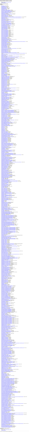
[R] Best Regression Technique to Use (5, 191)
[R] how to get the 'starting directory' (4, 16)
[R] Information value (3, 129)
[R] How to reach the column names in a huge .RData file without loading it (8, 227)
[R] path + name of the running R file (4, 35)
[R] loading (2, 372)
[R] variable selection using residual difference (5, 256)
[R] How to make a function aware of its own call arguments (7, 343)
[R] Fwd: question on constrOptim (4, 341)
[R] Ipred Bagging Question (4, 168)
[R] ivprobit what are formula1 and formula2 (5, 211)
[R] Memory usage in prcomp (4, 312)
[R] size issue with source (3, 354)
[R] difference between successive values (5, 77)
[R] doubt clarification (3, 214)
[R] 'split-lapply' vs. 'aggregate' (4, 374)
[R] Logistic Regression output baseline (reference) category (7, 217)
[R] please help (2, 200)
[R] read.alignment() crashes (4, 6)
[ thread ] (6, 429)
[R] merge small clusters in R (4, 230)
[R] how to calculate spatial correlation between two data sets (7, 223)
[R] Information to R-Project (4, 173)
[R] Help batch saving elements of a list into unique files (6, 318)
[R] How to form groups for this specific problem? (6, 375)
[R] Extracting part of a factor (4, 70)
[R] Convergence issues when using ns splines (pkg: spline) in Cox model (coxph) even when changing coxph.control (12, 396)
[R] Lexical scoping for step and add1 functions (5, 102)
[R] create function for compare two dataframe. (5, 10)
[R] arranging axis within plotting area (5, 316)
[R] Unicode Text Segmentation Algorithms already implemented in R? (8, 57)
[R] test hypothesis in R (3, 332)
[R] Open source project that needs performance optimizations (7, 369)
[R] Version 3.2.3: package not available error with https (6, 11)
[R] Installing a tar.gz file (3, 99)
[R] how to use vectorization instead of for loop (5, 296)
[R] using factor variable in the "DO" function (5, 103)
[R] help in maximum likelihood (4, 26)
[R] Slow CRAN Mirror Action (4, 120)
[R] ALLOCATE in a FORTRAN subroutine (5, 58)
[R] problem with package (3, 14)
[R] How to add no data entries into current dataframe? (6, 351)
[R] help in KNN (3, 5)
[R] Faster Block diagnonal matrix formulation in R (6, 208)
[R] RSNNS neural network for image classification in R (6, 193)
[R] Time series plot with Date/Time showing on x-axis (6, 221)
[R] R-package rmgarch (3, 114)
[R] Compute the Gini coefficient (4, 399)
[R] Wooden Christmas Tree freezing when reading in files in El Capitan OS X (8, 112)
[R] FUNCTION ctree (3, 148)
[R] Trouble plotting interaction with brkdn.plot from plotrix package (7, 219)
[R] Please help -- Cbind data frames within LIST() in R (6, 192)
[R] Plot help (2, 234)
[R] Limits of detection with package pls (5, 329)
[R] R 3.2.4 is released (3, 146)
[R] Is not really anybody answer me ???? (5, 266)
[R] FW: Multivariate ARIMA (4, 25)
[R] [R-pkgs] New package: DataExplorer (5, 43)
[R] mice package (3, 109)
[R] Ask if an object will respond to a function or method (6, 425)
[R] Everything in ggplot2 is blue (4, 185)
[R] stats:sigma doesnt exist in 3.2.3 (4, 107)
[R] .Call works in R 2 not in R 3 (4, 113)
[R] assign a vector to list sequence (4, 131)
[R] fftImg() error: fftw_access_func (4, 365)
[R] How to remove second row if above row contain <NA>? (7, 285)
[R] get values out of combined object (5, 295)
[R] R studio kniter (3, 313)
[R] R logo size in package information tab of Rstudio (6, 394)
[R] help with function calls (4, 373)
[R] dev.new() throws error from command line (5, 255)
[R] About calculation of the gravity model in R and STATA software (7, 224)
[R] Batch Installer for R (3, 424)
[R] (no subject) (2, 178)
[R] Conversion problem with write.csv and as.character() (6, 147)
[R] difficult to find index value (4, 411)
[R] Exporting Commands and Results (5, 270)
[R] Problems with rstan (3, 198)
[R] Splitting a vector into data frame (4, 337)
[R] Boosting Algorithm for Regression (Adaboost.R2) (6, 413)
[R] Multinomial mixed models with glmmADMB (6, 404)
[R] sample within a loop (3, 245)
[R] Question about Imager (3, 358)
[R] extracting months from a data (4, 138)
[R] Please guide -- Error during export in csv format (6, 288)
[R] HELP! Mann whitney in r (4, 278)
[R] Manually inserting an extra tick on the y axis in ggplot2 (7, 361)
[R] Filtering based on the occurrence (4, 402)
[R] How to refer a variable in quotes (4, 50)
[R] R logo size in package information (5, 401)
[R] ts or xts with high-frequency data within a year (6, 407)
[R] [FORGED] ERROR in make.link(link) (5, 259)
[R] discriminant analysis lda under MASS (5, 60)
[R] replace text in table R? (4, 119)
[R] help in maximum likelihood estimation (5, 385)
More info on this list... (3, 2)
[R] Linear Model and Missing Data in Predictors (6, 212)
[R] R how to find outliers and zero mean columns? (6, 416)
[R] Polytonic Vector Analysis (4, 64)
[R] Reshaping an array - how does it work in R (5, 260)
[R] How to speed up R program (4, 204)
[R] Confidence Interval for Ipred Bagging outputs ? (6, 267)
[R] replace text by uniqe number (4, 124)
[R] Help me (2, 55)
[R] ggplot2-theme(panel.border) (4, 27)
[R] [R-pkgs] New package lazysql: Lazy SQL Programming (7, 179)
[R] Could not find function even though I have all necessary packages (8, 382)
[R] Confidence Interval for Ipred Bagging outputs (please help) (7, 197)
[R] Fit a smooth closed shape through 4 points (5, 292)
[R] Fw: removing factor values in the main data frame (6, 23)
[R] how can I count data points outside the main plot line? (6, 387)
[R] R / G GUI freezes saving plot (4, 253)
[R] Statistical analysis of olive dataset (5, 184)
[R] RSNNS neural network (4, 7)
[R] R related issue (3, 152)
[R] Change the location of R (4, 37)
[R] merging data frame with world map (5, 101)
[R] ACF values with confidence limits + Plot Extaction (6, 91)
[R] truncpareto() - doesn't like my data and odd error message (7, 134)
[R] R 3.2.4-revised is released (4, 233)
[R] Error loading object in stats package (5, 106)
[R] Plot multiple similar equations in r (5, 40)
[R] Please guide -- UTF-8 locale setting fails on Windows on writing (7, 381)
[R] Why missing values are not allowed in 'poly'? (6, 330)
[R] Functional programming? (4, 42)
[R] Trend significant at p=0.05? (4, 202)
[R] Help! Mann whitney (3, 282)
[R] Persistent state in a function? (4, 273)
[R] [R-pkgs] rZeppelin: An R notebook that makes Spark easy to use (7, 104)
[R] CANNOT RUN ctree (3, 156)
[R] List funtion (2, 210)
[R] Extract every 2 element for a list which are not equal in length (7, 110)
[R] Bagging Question (3, 412)
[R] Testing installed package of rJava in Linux (5, 122)
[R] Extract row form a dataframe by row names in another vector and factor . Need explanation (10, 56)
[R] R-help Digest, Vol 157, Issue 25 (4, 339)
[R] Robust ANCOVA (3, 377)
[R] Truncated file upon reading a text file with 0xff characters (7, 215)
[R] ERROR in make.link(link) (4, 248)
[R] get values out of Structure (4, 299)
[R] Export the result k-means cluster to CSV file (6, 340)
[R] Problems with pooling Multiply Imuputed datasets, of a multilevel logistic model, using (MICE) (10, 405)
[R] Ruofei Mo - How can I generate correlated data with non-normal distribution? (9, 48)
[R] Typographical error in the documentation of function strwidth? (7, 236)
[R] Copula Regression (3, 24)
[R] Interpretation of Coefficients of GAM (5, 237)
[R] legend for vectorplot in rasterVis (4, 12)
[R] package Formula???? (3, 164)
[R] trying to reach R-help (3, 89)
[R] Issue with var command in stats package (5, 370)
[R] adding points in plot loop (4, 324)
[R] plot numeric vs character (4, 239)
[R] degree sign (2, 276)
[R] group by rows (3, 126)
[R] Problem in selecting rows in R (4, 280)
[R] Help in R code (3, 13)
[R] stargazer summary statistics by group (5, 97)
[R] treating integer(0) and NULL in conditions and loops (6, 175)
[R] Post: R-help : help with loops (4, 87)
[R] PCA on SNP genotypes (4, 63)
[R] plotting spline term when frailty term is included (6, 39)
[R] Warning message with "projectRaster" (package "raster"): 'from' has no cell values (9, 180)
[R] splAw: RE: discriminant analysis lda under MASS (6, 66)
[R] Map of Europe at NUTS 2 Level (4, 167)
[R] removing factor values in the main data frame (6, 19)
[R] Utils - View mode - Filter (4, 188)
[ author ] (10, 429)
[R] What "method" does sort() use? (4, 252)
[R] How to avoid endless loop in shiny (5, 118)
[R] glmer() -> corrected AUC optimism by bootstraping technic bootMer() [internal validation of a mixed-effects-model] (12, 347)
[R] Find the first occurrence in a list (4, 203)
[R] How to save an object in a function (5, 265)
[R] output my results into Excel (4, 47)
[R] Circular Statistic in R (3, 225)
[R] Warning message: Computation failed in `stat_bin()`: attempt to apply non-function (9, 246)
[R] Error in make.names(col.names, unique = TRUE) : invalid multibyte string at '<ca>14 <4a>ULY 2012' (11, 154)
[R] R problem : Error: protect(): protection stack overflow (6, 207)
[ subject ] (8, 429)
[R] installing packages (3, 301)
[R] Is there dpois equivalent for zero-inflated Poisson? (6, 309)
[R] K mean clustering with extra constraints (5, 350)
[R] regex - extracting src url (4, 305)
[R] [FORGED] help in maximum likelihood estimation (6, 386)
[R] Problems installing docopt (4, 336)
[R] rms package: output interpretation (5, 355)
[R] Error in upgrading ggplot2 (4, 74)
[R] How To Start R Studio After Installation (5, 269)
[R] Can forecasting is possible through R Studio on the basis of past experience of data (9, 391)
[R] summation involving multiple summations (5, 326)
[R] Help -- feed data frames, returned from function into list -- (7, 143)
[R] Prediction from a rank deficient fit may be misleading (6, 151)
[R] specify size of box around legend (4, 170)
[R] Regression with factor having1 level (5, 161)
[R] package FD (2, 62)
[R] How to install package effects (4, 166)
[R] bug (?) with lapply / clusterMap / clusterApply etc (6, 315)
